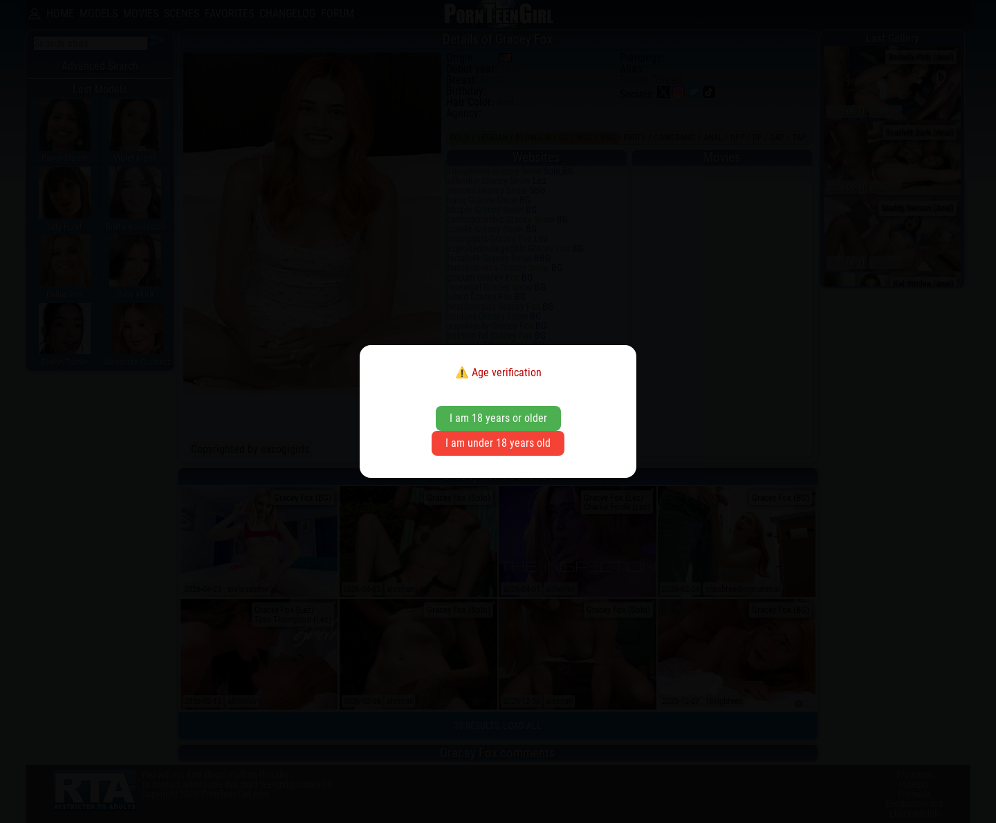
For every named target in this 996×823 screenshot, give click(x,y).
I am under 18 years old (498, 443)
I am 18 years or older (498, 418)
